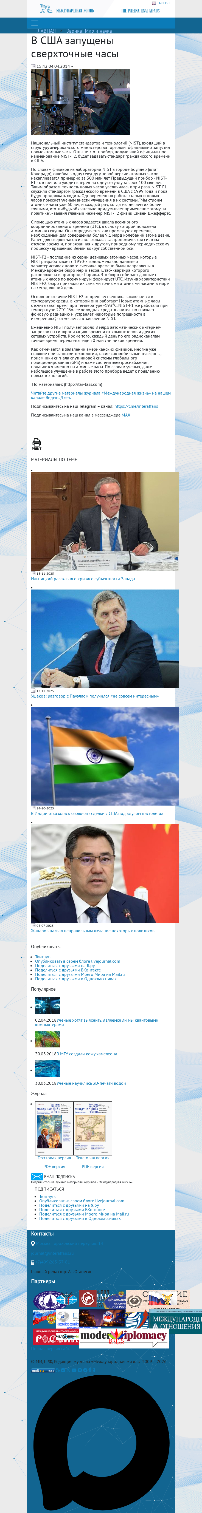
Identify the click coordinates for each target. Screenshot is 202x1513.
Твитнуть (43, 956)
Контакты (42, 1233)
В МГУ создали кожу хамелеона (87, 1053)
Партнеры (43, 1281)
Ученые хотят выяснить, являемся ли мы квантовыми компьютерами (96, 1022)
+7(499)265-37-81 (52, 1262)
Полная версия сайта (51, 1348)
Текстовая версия (54, 1157)
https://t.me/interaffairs (136, 406)
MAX (126, 415)
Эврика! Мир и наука (89, 31)
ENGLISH (161, 3)
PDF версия (54, 1166)
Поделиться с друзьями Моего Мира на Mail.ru (80, 974)
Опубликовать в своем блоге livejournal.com (77, 961)
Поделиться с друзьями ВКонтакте (68, 970)
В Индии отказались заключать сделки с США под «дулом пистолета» (97, 813)
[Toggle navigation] (34, 23)
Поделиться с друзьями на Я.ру (65, 965)
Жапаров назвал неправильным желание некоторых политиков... (94, 930)
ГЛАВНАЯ (45, 31)
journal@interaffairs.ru (52, 1253)
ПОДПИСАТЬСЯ (49, 1189)
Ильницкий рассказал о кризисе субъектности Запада (83, 578)
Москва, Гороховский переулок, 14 (69, 1243)
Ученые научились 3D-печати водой (91, 1083)
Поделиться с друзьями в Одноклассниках (76, 978)
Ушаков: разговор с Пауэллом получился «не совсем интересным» (95, 696)
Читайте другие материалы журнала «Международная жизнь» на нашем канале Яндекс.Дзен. (101, 395)
